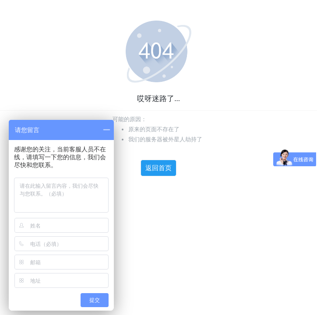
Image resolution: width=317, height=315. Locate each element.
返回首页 (158, 168)
